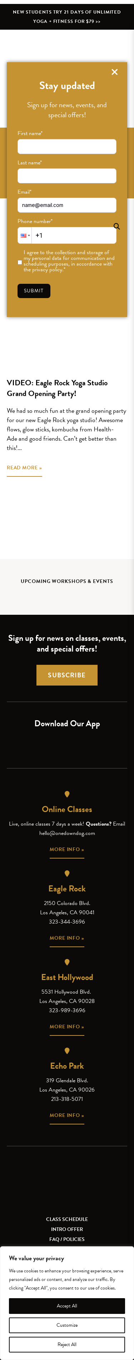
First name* (30, 133)
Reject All (67, 1344)
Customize (67, 1325)
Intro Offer (67, 1229)
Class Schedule (67, 1219)
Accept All (67, 1306)
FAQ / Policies (67, 1239)
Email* (24, 192)
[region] (67, 1303)
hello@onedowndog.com (67, 833)
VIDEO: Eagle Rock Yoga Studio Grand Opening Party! (57, 388)
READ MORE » (24, 467)
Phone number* (35, 221)
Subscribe (67, 675)
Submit (34, 291)
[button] (24, 235)
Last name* (30, 162)
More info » (67, 849)
